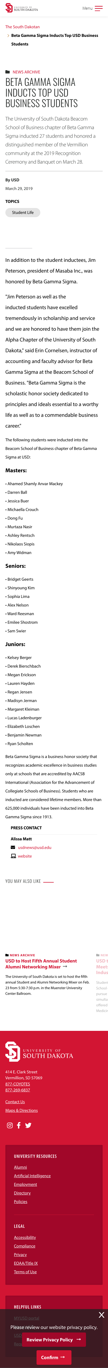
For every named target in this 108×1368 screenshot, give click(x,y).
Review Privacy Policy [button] (50, 1340)
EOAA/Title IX (26, 1263)
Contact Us (15, 1102)
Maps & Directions (21, 1110)
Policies (20, 1201)
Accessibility (25, 1237)
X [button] (101, 1315)
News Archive (26, 72)
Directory (22, 1193)
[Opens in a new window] (10, 1125)
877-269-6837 (17, 1090)
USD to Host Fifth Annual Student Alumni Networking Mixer (41, 963)
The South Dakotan (22, 27)
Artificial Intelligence (32, 1176)
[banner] (48, 945)
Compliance (24, 1246)
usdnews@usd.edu (34, 847)
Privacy (20, 1254)
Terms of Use (25, 1272)
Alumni (20, 1167)
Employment (25, 1184)
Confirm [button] (49, 1357)
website (25, 856)
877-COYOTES (17, 1084)
